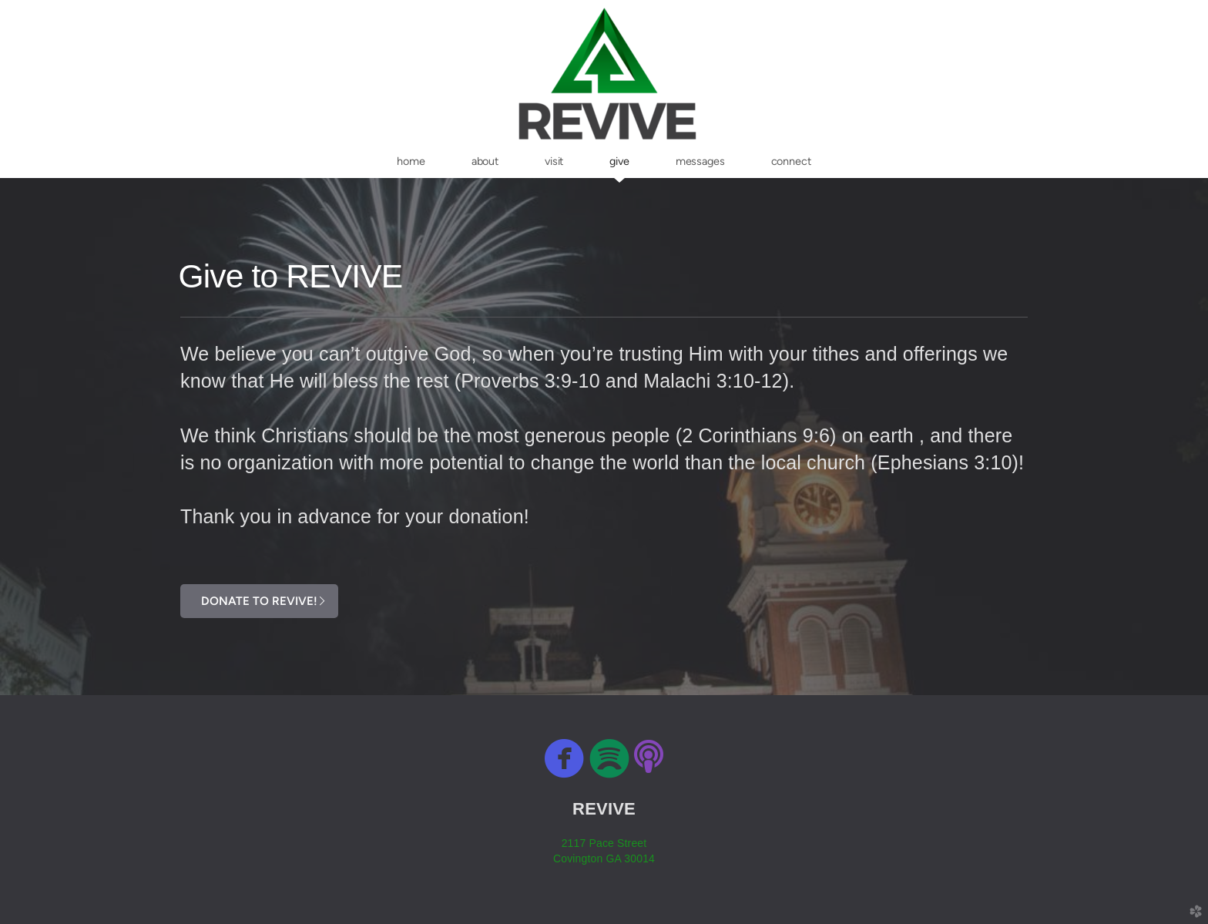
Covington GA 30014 (604, 858)
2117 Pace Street (604, 843)
